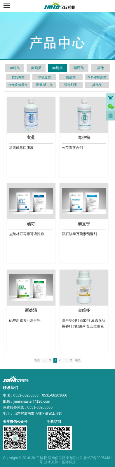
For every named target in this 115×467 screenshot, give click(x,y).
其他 (100, 68)
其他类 (97, 85)
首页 (37, 360)
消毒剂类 (70, 85)
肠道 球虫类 (44, 85)
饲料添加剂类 (97, 77)
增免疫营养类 (18, 85)
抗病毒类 (18, 77)
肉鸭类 (57, 68)
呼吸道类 (44, 77)
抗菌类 (71, 77)
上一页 (47, 360)
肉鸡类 (14, 68)
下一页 (68, 360)
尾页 (78, 360)
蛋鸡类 (36, 68)
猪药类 (79, 68)
